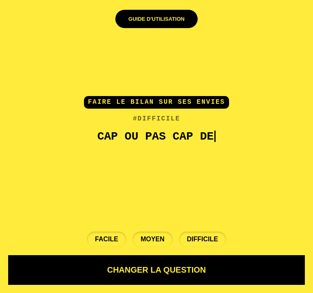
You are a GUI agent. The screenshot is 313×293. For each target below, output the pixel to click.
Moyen (153, 239)
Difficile (202, 239)
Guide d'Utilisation (156, 19)
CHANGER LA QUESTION (156, 269)
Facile (106, 239)
